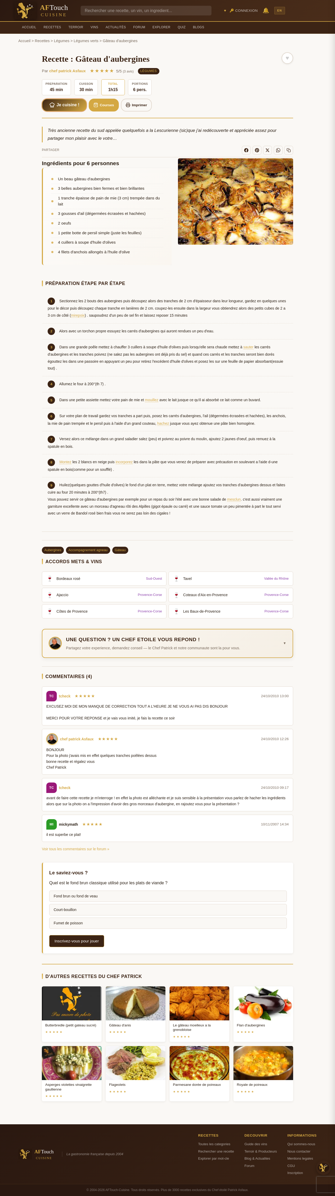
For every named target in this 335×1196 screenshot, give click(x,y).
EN (279, 10)
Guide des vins (255, 1144)
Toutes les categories (214, 1144)
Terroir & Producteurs (260, 1151)
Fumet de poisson (68, 923)
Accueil (29, 27)
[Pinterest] (257, 150)
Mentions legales (300, 1158)
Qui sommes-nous (301, 1144)
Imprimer (136, 105)
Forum (139, 27)
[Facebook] (246, 150)
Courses (103, 105)
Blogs (198, 27)
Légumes (61, 41)
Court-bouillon (65, 910)
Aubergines (53, 550)
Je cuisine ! (64, 105)
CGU (291, 1166)
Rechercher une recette (216, 1151)
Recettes (52, 27)
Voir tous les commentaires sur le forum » (75, 849)
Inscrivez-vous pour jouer (76, 941)
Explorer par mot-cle (213, 1158)
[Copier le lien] (288, 150)
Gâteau (120, 550)
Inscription (295, 1173)
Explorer (161, 27)
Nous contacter (298, 1151)
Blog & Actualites (257, 1158)
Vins (94, 27)
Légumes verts (86, 41)
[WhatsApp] (278, 150)
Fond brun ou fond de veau (76, 896)
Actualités (115, 27)
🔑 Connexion (244, 11)
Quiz (182, 27)
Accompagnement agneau (88, 550)
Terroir (75, 27)
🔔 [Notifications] (266, 10)
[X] (267, 150)
